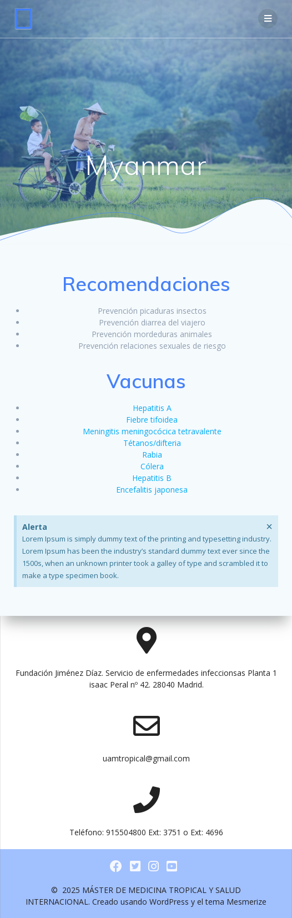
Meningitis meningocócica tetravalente (152, 431)
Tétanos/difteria (152, 443)
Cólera (152, 466)
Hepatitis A (152, 408)
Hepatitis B (152, 478)
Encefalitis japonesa (152, 489)
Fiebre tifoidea (152, 419)
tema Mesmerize (235, 901)
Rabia (152, 454)
